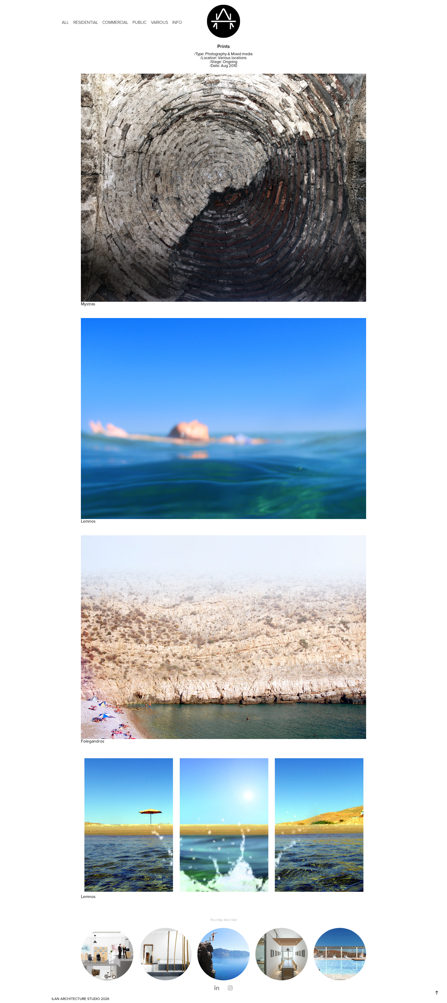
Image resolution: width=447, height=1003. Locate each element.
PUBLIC (139, 22)
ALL (65, 22)
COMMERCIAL (115, 22)
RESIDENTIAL (85, 22)
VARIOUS (159, 22)
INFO (177, 22)
